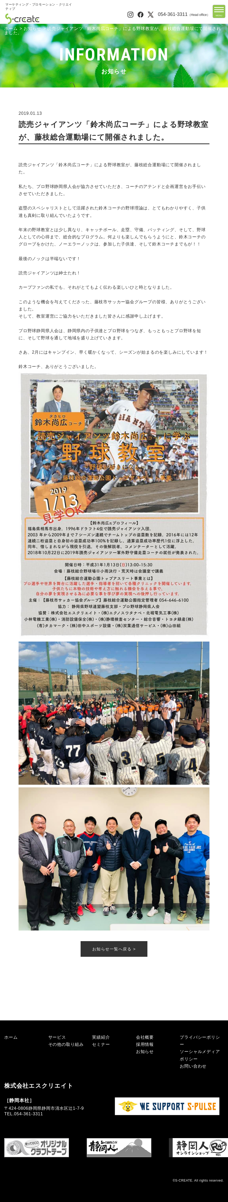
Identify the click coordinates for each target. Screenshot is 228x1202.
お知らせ (32, 28)
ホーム (10, 28)
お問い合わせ (193, 1066)
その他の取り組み (66, 1044)
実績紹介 (101, 1037)
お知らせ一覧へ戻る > (114, 949)
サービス (57, 1037)
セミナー (101, 1044)
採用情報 (145, 1044)
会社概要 (145, 1037)
